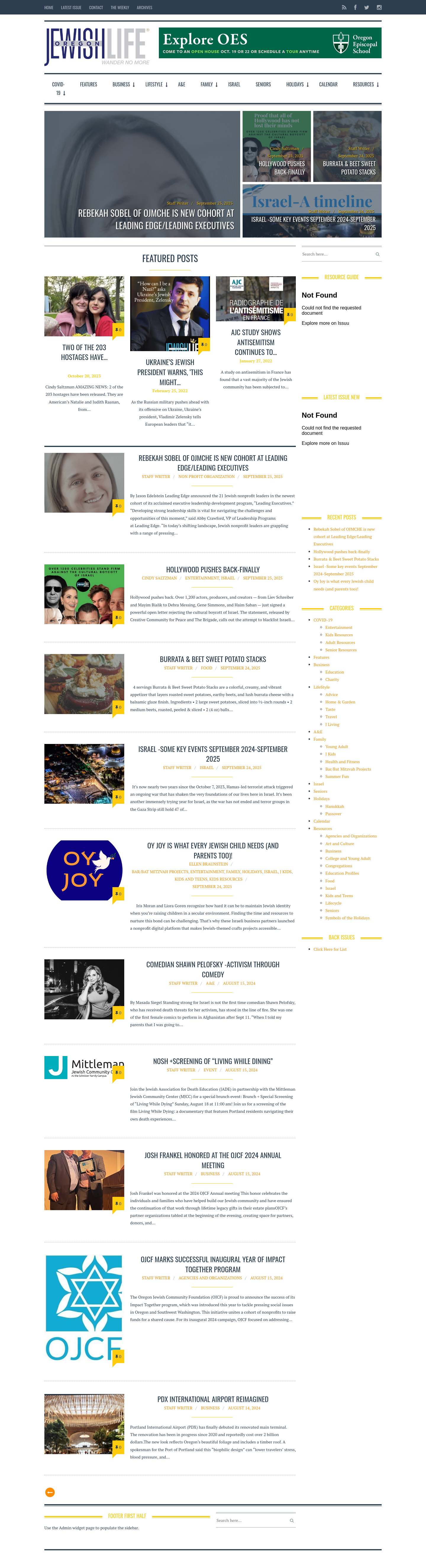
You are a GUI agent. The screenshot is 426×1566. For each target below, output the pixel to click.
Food (206, 668)
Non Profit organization (207, 476)
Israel (234, 84)
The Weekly (120, 7)
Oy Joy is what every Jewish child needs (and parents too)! (213, 850)
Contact (96, 7)
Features (88, 84)
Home (48, 7)
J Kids (286, 871)
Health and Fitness (342, 761)
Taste (330, 709)
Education (334, 672)
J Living (332, 724)
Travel (331, 716)
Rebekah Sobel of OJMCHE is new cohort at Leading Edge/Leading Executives (156, 219)
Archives (144, 7)
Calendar (328, 84)
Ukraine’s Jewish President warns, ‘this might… (170, 372)
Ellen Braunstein (208, 864)
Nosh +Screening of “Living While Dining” (213, 1060)
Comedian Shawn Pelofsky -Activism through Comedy (213, 969)
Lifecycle (333, 903)
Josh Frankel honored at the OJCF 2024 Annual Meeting (213, 1160)
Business (121, 84)
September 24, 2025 (240, 668)
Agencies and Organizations (210, 1278)
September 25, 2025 (263, 476)
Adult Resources (340, 642)
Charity (332, 679)
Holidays (295, 84)
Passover (333, 813)
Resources (363, 84)
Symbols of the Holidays (347, 918)
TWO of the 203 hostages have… (84, 352)
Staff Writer (177, 203)
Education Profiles (342, 873)
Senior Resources (341, 650)
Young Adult (336, 746)
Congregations (338, 865)
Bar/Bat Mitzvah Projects (160, 871)
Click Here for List (330, 949)
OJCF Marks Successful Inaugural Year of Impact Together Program (213, 1264)
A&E (181, 84)
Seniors (263, 84)
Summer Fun (337, 776)
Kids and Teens (191, 879)
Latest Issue (71, 7)
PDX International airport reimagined (212, 1401)
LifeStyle (154, 84)
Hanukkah (334, 806)
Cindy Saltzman (284, 148)
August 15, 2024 (239, 983)
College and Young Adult (348, 858)
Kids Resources (226, 879)
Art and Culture (339, 843)
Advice (331, 694)
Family (207, 84)
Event (210, 1070)
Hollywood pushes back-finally (282, 167)
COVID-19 (58, 88)
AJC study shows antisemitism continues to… (255, 342)
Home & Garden (340, 702)
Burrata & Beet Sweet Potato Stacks (349, 167)
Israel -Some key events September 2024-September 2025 (313, 223)
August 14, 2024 (244, 1410)
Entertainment (202, 578)
